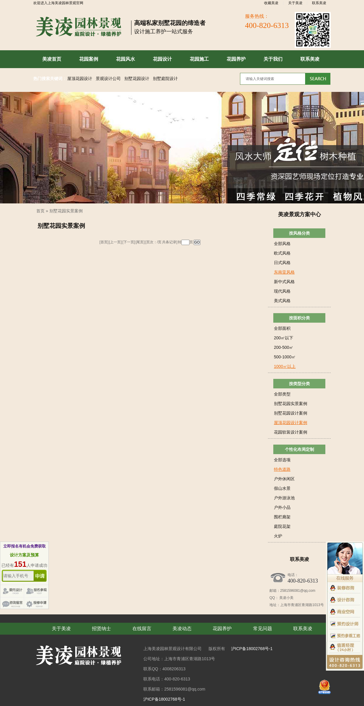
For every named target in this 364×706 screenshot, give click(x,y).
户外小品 (282, 507)
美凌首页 (51, 59)
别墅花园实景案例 (66, 210)
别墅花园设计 (136, 78)
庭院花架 (282, 526)
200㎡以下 (283, 337)
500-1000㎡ (285, 356)
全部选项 (282, 459)
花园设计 (162, 59)
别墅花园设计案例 (290, 413)
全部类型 (282, 394)
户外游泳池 (284, 497)
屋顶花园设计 (79, 78)
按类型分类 (299, 383)
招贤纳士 (101, 628)
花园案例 (88, 59)
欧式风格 (282, 253)
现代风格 (282, 291)
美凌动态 (182, 628)
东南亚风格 (284, 272)
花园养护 (236, 59)
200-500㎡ (283, 347)
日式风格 (282, 262)
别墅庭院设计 (165, 78)
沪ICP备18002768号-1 (252, 648)
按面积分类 (299, 318)
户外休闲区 (284, 478)
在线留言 (141, 628)
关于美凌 (295, 3)
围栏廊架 (282, 516)
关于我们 (273, 59)
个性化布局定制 (299, 449)
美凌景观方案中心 (299, 214)
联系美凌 (319, 3)
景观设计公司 (108, 78)
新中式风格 (284, 281)
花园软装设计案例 (290, 432)
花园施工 (199, 59)
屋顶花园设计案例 (290, 422)
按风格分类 (299, 233)
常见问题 (262, 628)
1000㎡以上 (285, 366)
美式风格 (282, 300)
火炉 (278, 536)
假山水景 (282, 488)
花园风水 (125, 59)
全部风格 (282, 243)
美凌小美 (286, 598)
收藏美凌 (271, 3)
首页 (40, 210)
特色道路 (282, 469)
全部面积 (282, 328)
